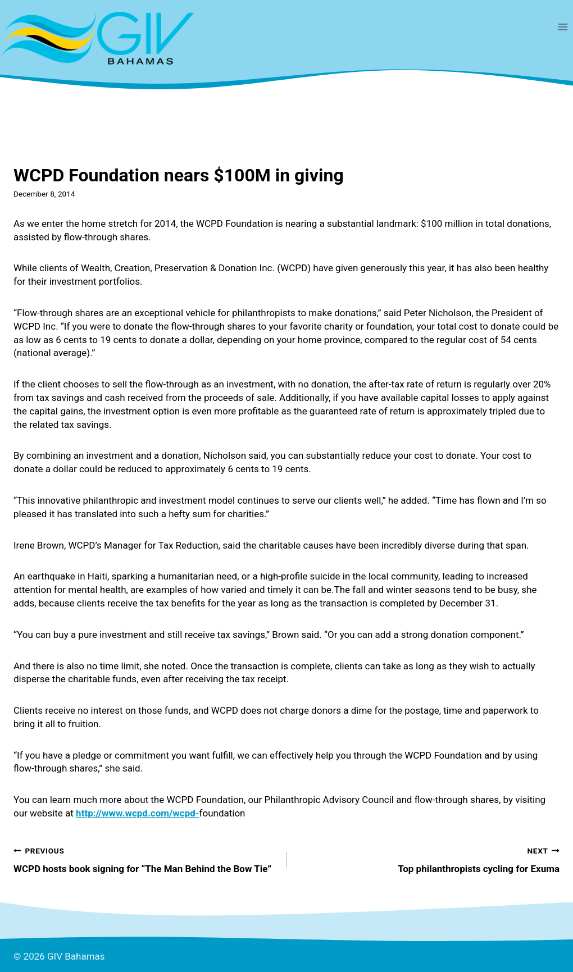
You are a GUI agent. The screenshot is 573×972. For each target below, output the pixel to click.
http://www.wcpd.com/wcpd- (137, 813)
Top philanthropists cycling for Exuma (428, 859)
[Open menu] (562, 26)
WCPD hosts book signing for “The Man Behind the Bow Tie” (145, 859)
